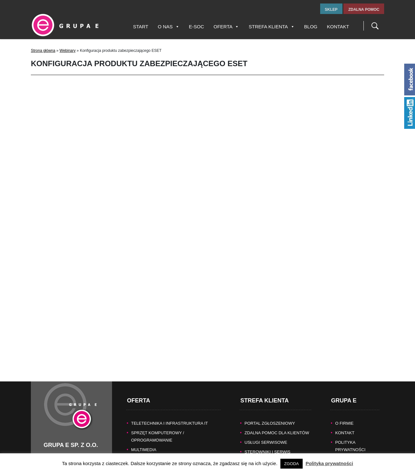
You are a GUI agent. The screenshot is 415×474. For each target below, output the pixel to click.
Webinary (67, 50)
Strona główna (43, 50)
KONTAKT (344, 425)
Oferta (226, 26)
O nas (168, 26)
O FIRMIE (344, 416)
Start (140, 26)
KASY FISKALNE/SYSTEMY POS (162, 452)
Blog (311, 26)
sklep (331, 9)
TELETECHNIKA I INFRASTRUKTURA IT (169, 416)
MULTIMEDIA (143, 442)
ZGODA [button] (291, 463)
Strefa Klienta (271, 26)
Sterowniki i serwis (267, 445)
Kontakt (338, 26)
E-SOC (196, 26)
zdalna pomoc (363, 9)
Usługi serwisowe (265, 435)
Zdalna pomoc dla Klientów (276, 425)
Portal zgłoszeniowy (269, 416)
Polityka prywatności (329, 463)
